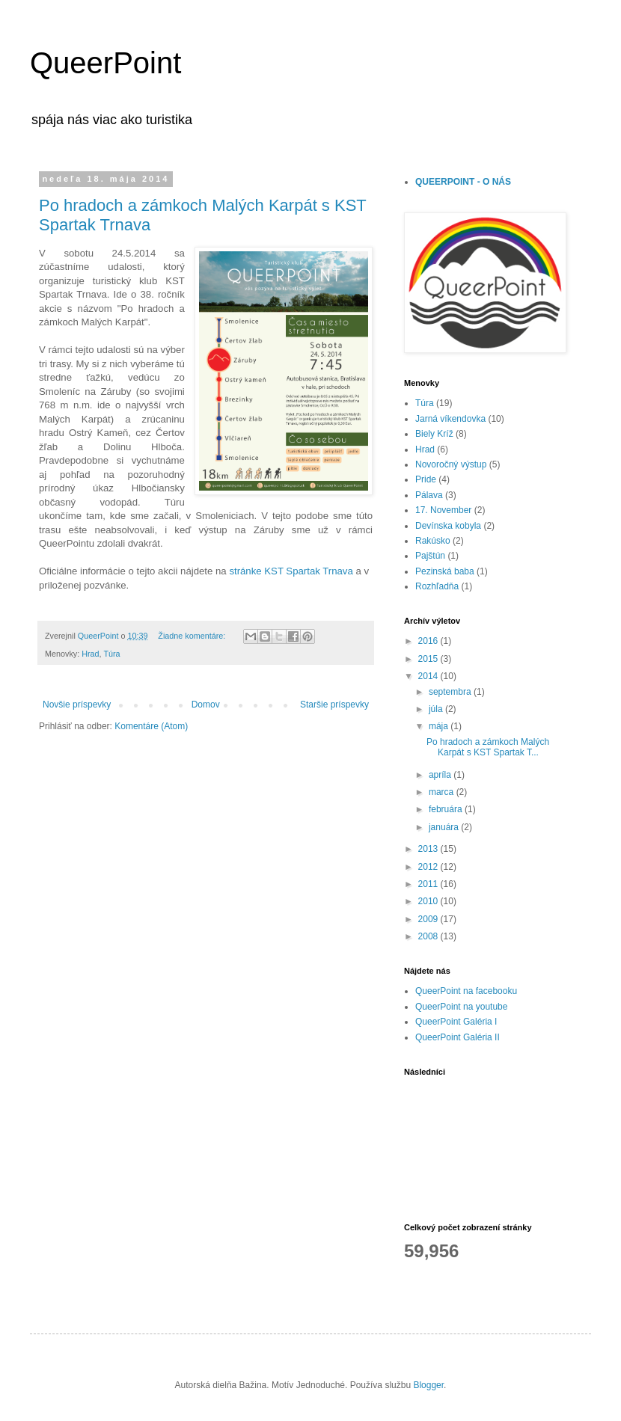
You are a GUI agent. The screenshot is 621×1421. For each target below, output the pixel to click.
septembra (451, 692)
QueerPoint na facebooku (466, 991)
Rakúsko (432, 540)
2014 (429, 676)
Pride (425, 479)
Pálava (429, 495)
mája (439, 726)
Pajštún (430, 555)
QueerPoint (105, 62)
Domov (206, 704)
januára (445, 827)
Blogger (428, 1385)
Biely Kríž (434, 434)
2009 (429, 919)
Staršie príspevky (334, 704)
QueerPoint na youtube (461, 1006)
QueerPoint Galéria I (456, 1021)
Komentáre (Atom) (151, 726)
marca (442, 792)
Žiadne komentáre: (192, 635)
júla (437, 709)
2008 (429, 936)
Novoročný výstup (450, 464)
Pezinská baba (444, 571)
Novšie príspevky (77, 704)
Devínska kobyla (448, 526)
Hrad (90, 653)
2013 (429, 849)
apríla (441, 775)
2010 (429, 901)
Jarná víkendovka (450, 419)
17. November (443, 510)
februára (447, 809)
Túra (111, 653)
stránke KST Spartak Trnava (290, 571)
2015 (429, 659)
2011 (429, 884)
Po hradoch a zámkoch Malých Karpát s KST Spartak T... (487, 747)
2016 (429, 641)
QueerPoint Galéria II (457, 1037)
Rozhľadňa (437, 586)
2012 (429, 867)
